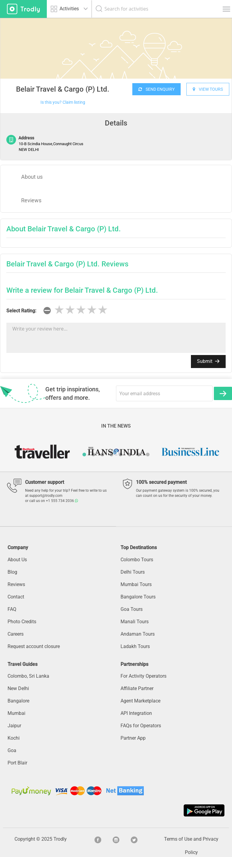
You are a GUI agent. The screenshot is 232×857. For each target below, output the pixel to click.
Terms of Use (178, 839)
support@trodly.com (46, 496)
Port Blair (17, 763)
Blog (12, 572)
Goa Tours (132, 609)
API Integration (136, 713)
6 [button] (130, 454)
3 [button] (102, 454)
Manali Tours (135, 621)
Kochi (14, 738)
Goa (12, 750)
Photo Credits (22, 621)
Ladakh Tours (135, 646)
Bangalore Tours (138, 597)
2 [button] (93, 454)
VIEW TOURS (208, 89)
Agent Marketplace (140, 701)
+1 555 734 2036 (62, 501)
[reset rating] (47, 310)
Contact (16, 597)
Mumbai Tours (136, 584)
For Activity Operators (143, 676)
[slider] (81, 310)
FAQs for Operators (141, 725)
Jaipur (14, 725)
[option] (116, 63)
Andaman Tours (138, 634)
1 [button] (84, 454)
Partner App (133, 738)
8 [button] (148, 454)
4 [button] (111, 454)
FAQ (12, 609)
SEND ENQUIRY (156, 89)
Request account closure (34, 646)
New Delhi (18, 688)
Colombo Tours (137, 559)
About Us (17, 559)
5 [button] (121, 454)
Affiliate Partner (137, 688)
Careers (16, 634)
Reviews (31, 200)
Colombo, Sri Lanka (28, 676)
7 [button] (139, 454)
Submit (208, 361)
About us (32, 177)
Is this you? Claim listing (62, 102)
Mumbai (16, 713)
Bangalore (18, 701)
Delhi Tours (133, 572)
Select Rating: (21, 311)
